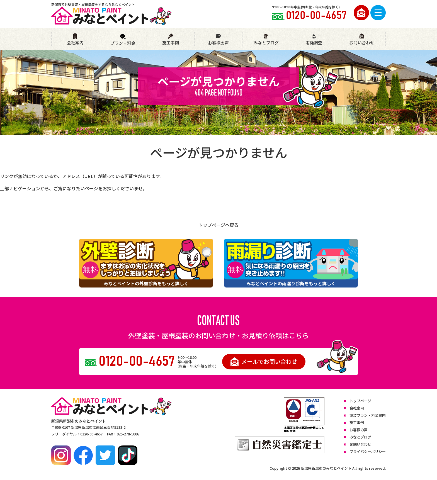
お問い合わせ (361, 39)
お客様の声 (218, 39)
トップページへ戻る (218, 224)
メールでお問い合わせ (263, 361)
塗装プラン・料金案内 (367, 415)
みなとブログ (266, 39)
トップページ (360, 400)
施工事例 (170, 39)
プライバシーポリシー (367, 451)
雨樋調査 (313, 39)
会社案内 (75, 39)
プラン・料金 (122, 39)
